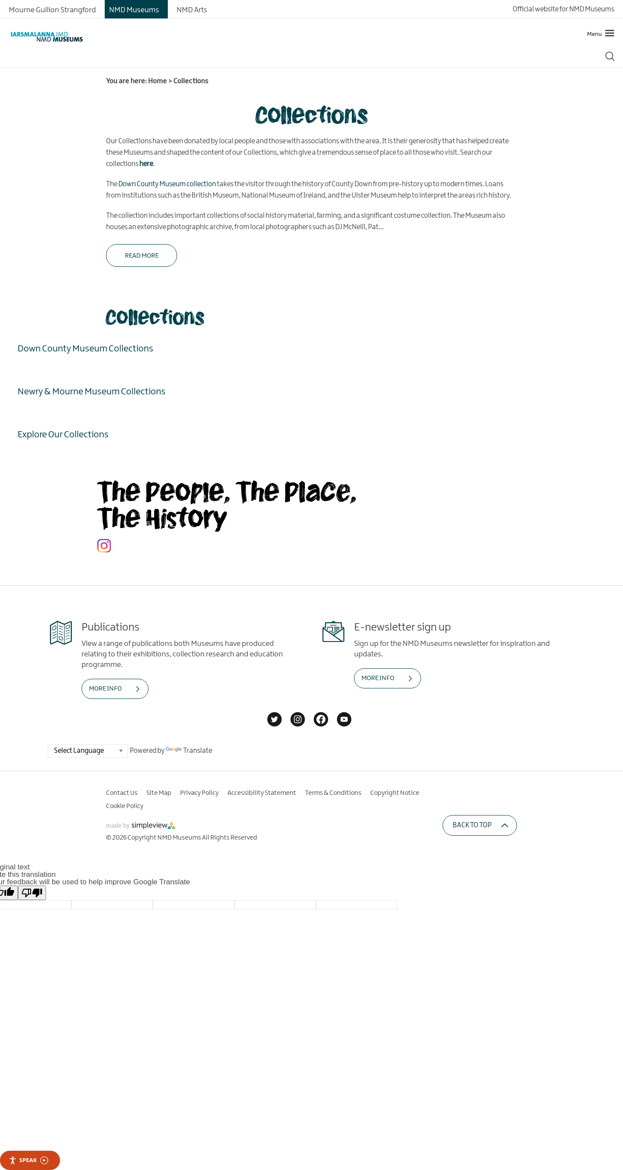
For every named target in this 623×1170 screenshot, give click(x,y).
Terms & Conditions (333, 793)
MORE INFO (105, 688)
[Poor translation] (32, 893)
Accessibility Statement (261, 793)
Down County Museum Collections (85, 348)
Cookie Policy (124, 806)
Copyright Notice (394, 793)
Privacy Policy (199, 793)
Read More (142, 255)
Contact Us (122, 793)
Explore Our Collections (63, 434)
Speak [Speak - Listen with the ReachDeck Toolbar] (28, 1160)
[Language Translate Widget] (88, 751)
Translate (189, 751)
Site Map (158, 793)
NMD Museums (134, 10)
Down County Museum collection (167, 184)
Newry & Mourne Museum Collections (92, 391)
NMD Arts (192, 10)
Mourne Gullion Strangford (52, 10)
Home (157, 81)
